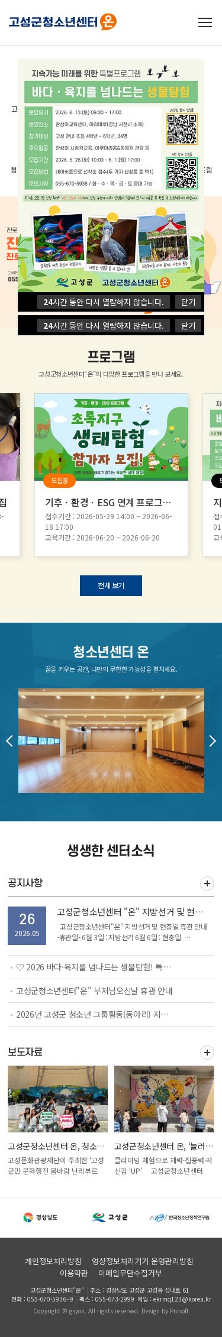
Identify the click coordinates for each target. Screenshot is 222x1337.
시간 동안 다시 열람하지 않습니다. (103, 325)
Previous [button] (12, 741)
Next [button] (210, 741)
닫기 (188, 325)
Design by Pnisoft (165, 1310)
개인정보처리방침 (53, 1261)
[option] (111, 474)
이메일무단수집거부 (130, 1272)
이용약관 (74, 1272)
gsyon (77, 1310)
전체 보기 (111, 585)
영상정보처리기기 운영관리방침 (143, 1261)
